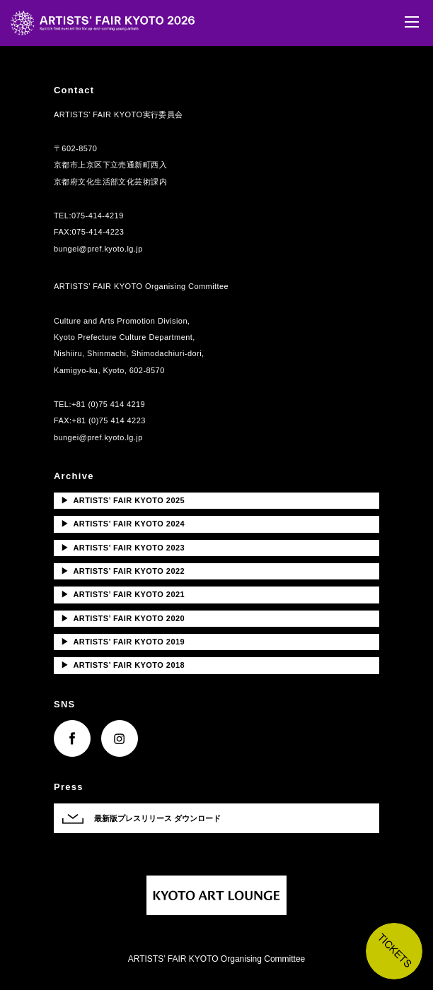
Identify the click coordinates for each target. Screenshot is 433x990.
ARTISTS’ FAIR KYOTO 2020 (123, 618)
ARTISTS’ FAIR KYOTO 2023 (123, 547)
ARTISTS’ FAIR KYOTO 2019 (123, 641)
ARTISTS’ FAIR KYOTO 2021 (123, 594)
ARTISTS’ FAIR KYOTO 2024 (123, 523)
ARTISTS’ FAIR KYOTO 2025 (123, 500)
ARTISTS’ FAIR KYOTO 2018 (123, 665)
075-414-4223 (98, 232)
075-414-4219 (97, 215)
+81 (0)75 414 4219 (108, 404)
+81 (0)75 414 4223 (109, 420)
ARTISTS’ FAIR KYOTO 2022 (123, 571)
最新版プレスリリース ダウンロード (157, 818)
